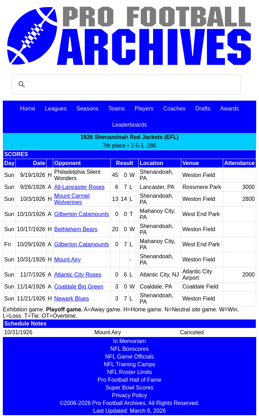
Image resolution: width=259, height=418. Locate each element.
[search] (125, 84)
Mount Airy (67, 259)
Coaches (174, 109)
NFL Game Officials (129, 357)
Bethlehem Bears (75, 229)
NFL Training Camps (129, 364)
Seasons (87, 109)
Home (27, 109)
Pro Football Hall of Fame (129, 380)
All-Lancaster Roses (79, 187)
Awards (229, 109)
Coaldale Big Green (78, 287)
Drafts (202, 109)
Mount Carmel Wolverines (71, 199)
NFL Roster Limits (129, 372)
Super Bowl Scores (129, 388)
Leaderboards (129, 125)
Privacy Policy (129, 395)
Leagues (56, 109)
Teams (116, 109)
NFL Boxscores (129, 349)
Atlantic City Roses (77, 275)
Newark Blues (71, 299)
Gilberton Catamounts (81, 214)
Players (144, 109)
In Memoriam (129, 341)
